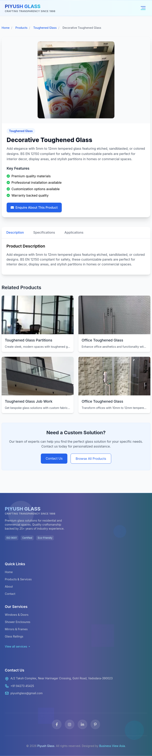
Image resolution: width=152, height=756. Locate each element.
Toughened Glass (45, 27)
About (9, 586)
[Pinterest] (95, 724)
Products (21, 27)
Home (6, 27)
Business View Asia (112, 746)
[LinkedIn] (82, 724)
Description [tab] (15, 233)
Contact (10, 593)
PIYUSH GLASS (22, 6)
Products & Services (18, 579)
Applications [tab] (74, 233)
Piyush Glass (45, 746)
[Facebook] (57, 724)
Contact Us (54, 458)
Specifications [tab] (45, 233)
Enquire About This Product (34, 207)
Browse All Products (91, 459)
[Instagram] (69, 724)
